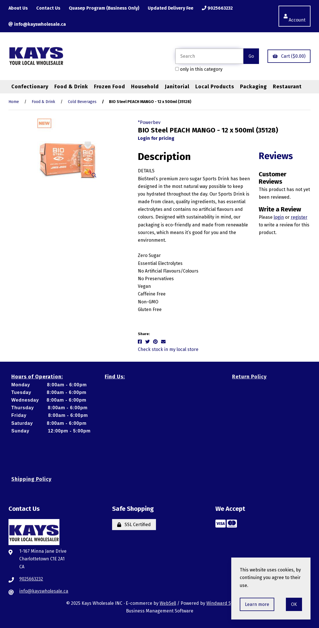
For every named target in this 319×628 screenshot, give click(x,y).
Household (145, 86)
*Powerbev (149, 122)
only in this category (198, 69)
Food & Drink (71, 86)
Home (13, 101)
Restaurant (287, 86)
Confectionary (29, 86)
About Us (18, 8)
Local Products (214, 86)
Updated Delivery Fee (170, 8)
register (299, 217)
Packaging (253, 86)
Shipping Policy (31, 479)
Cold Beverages (82, 101)
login (279, 217)
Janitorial (177, 86)
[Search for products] (209, 56)
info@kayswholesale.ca (37, 24)
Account (294, 16)
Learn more (257, 604)
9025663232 (217, 8)
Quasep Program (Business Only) (104, 8)
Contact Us (48, 8)
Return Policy (249, 377)
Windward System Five (229, 603)
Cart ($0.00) (289, 56)
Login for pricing (156, 138)
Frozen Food (109, 86)
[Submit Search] (251, 56)
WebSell (168, 603)
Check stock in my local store (168, 349)
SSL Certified (134, 524)
